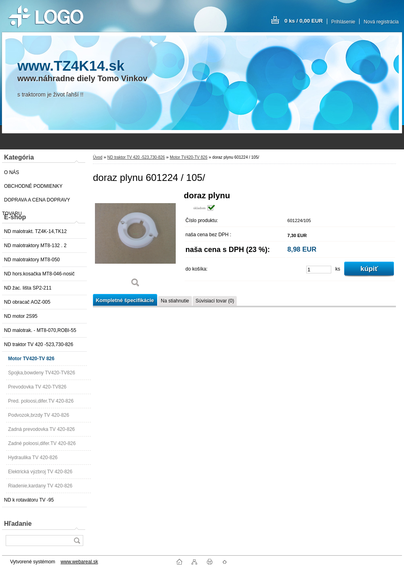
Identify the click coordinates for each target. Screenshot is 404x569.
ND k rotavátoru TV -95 (29, 500)
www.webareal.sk (79, 562)
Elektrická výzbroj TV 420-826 (40, 472)
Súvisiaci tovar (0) (215, 301)
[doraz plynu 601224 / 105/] (135, 242)
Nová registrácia (381, 22)
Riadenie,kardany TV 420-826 (40, 486)
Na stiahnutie (175, 301)
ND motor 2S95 (21, 316)
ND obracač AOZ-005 (27, 302)
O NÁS (11, 172)
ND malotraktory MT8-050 (32, 259)
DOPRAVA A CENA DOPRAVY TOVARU (36, 202)
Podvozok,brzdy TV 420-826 (38, 415)
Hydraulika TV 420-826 (33, 457)
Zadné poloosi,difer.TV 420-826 (42, 443)
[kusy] (318, 269)
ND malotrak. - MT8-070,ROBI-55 (40, 330)
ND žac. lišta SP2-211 (27, 288)
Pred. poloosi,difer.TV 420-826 (41, 401)
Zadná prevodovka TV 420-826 (41, 429)
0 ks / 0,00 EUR (303, 21)
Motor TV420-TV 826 (31, 358)
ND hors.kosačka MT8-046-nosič (39, 274)
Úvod (97, 157)
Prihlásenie (343, 22)
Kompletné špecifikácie (125, 300)
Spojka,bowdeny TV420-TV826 (41, 373)
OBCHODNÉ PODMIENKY (33, 186)
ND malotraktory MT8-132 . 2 (35, 245)
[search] (77, 540)
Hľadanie (18, 523)
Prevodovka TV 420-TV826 (37, 387)
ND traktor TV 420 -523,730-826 (38, 344)
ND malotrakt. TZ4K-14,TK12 (35, 231)
